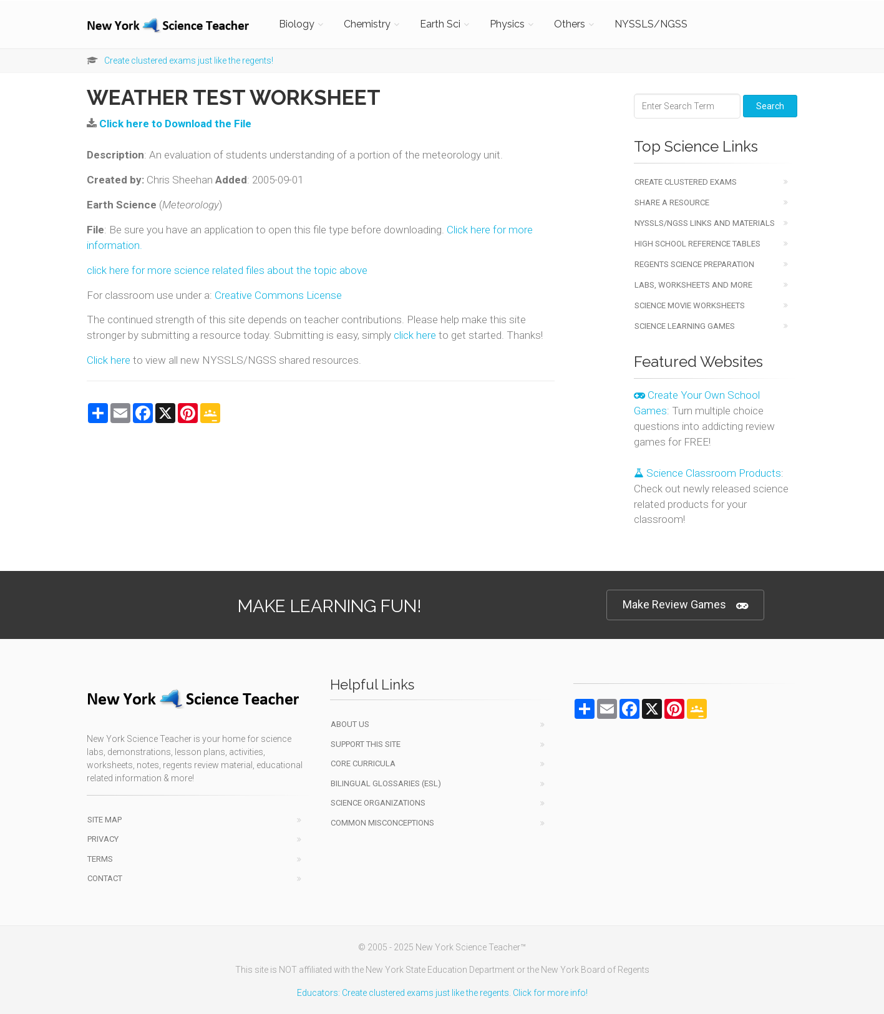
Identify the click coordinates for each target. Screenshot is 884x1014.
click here (415, 335)
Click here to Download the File (175, 123)
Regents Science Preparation (694, 264)
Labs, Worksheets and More (693, 285)
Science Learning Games (684, 326)
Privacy (103, 839)
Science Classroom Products (707, 473)
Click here (108, 360)
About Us (350, 724)
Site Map (104, 819)
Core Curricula (363, 763)
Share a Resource (671, 202)
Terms (100, 859)
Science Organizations (378, 802)
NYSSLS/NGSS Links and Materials (704, 223)
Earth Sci (440, 24)
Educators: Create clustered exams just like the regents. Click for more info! (442, 993)
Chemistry (367, 24)
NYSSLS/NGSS (650, 24)
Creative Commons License (278, 295)
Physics (507, 24)
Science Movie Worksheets (689, 305)
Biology (296, 24)
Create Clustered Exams (685, 182)
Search (770, 106)
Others (569, 24)
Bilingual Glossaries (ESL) (386, 783)
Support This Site (366, 744)
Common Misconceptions (382, 822)
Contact (104, 878)
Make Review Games (685, 605)
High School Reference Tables (697, 243)
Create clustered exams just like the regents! (188, 61)
